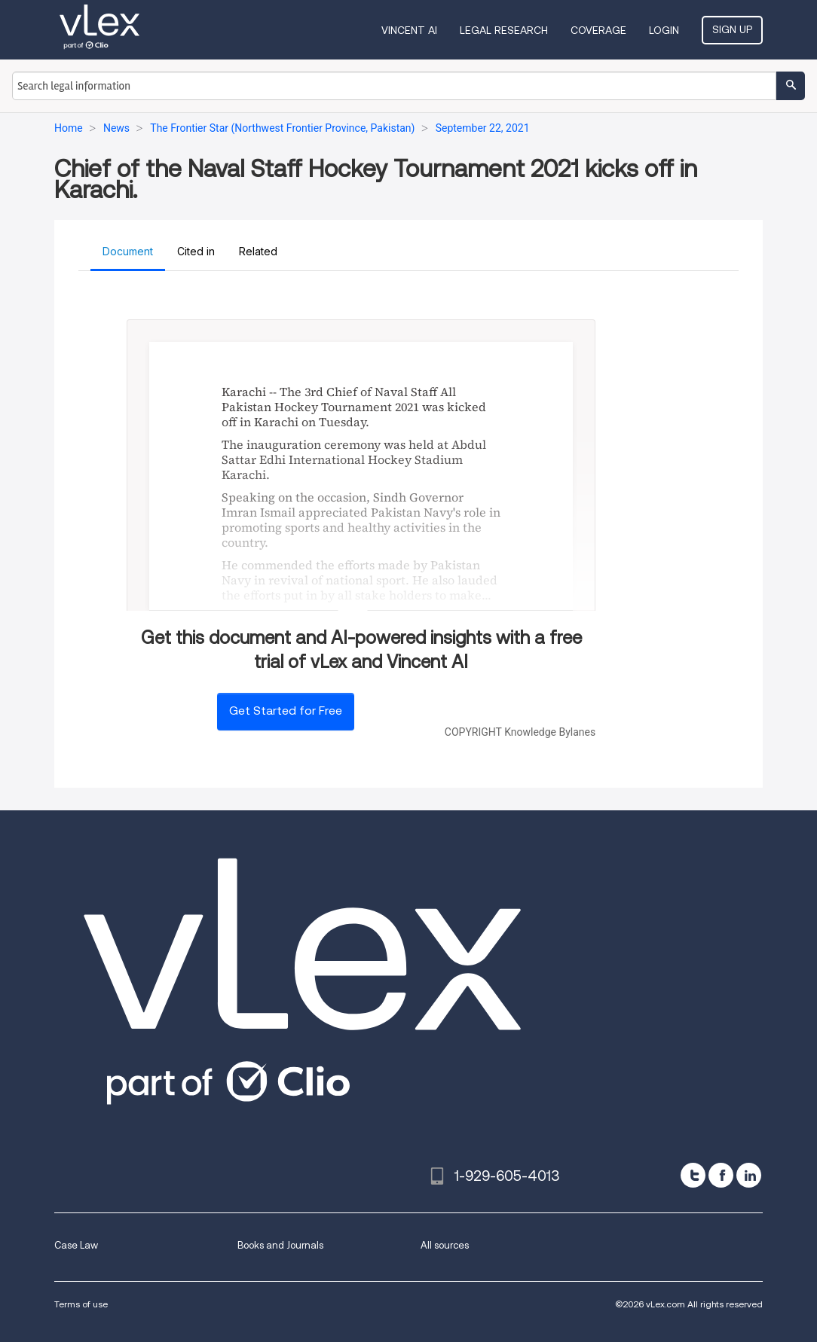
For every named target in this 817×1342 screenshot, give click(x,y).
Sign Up (732, 29)
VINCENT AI (409, 30)
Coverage (598, 30)
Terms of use (81, 1304)
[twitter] (693, 1175)
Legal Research (504, 30)
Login (664, 30)
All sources (445, 1245)
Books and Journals (280, 1245)
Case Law (76, 1245)
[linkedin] (748, 1175)
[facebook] (720, 1175)
